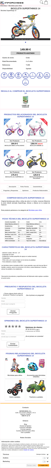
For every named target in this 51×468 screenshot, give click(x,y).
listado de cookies (29, 450)
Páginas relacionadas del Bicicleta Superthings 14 (25, 354)
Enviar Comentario (12, 344)
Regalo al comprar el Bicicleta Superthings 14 (25, 92)
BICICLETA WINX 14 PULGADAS (14, 145)
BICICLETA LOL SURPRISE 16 (14, 177)
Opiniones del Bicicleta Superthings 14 (25, 321)
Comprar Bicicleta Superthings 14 (25, 198)
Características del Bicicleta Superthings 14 (25, 248)
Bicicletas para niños (15, 6)
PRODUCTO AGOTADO (25, 53)
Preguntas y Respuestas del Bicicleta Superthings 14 (25, 288)
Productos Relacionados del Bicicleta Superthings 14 (25, 115)
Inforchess (3, 6)
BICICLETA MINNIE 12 (36, 145)
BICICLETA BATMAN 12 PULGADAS (36, 177)
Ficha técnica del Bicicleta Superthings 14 (25, 219)
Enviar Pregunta (13, 312)
